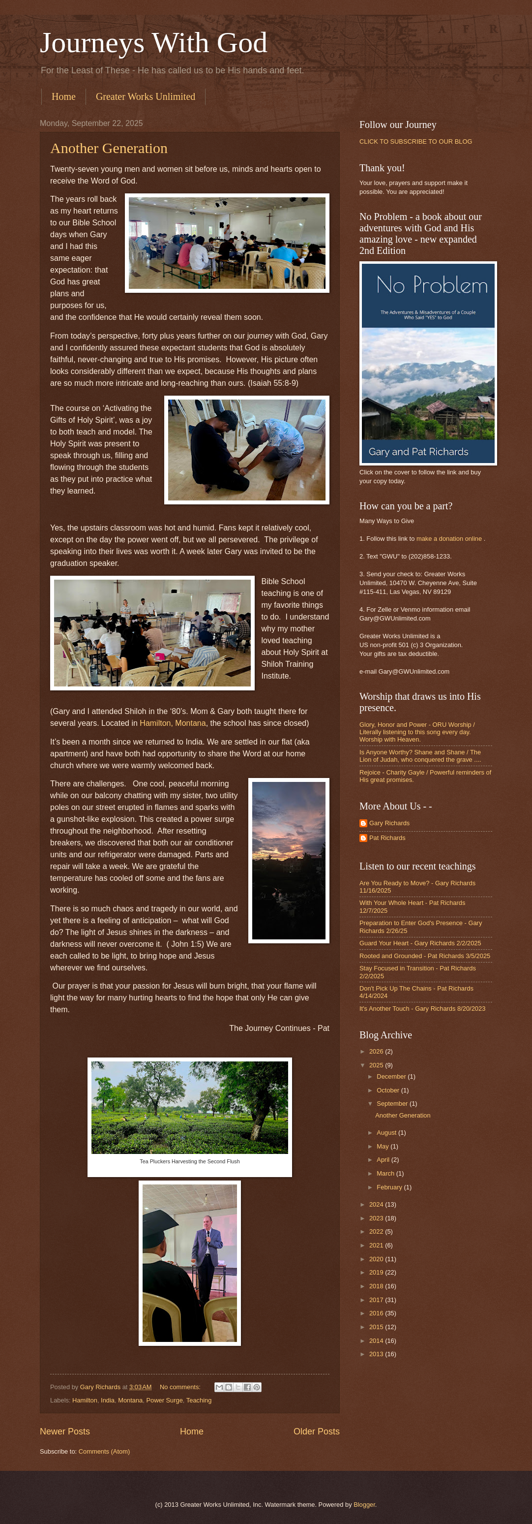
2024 (377, 1204)
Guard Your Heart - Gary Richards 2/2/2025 (420, 943)
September (393, 1103)
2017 (377, 1300)
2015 (377, 1327)
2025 (377, 1065)
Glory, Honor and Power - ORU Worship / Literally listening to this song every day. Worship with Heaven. (417, 732)
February (390, 1187)
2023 (377, 1218)
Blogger (364, 1504)
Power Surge (164, 1400)
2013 (377, 1354)
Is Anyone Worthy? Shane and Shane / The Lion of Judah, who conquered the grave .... (420, 755)
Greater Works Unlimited (145, 96)
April (384, 1159)
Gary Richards (389, 823)
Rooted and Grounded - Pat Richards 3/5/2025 (424, 956)
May (383, 1146)
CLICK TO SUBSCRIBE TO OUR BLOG (415, 141)
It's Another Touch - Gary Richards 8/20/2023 (422, 1008)
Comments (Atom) (104, 1451)
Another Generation (109, 148)
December (392, 1076)
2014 (377, 1340)
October (389, 1090)
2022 (377, 1231)
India (108, 1400)
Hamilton (84, 1400)
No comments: (181, 1387)
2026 (377, 1051)
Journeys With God (153, 42)
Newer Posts (65, 1431)
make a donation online (449, 538)
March (386, 1173)
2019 (377, 1272)
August (387, 1132)
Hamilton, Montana (173, 723)
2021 (377, 1245)
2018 (377, 1286)
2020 (377, 1259)
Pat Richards (387, 837)
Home (64, 96)
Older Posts (317, 1431)
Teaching (199, 1400)
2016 (377, 1313)
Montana (130, 1400)
